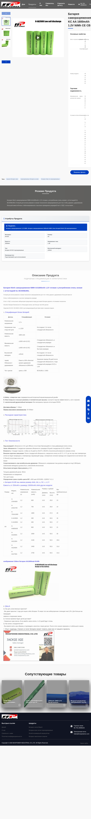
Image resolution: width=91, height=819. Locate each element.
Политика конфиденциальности (12, 736)
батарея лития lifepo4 (35, 727)
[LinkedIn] (88, 418)
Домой (4, 727)
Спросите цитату (61, 4)
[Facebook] (88, 413)
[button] (6, 61)
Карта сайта (84, 743)
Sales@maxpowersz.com (81, 734)
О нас (41, 4)
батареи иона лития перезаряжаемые (41, 730)
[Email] (88, 401)
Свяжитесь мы (50, 4)
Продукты (32, 4)
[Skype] (88, 409)
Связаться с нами (7, 733)
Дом (23, 4)
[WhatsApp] (88, 405)
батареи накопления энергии (38, 736)
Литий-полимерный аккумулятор (39, 733)
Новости (71, 4)
